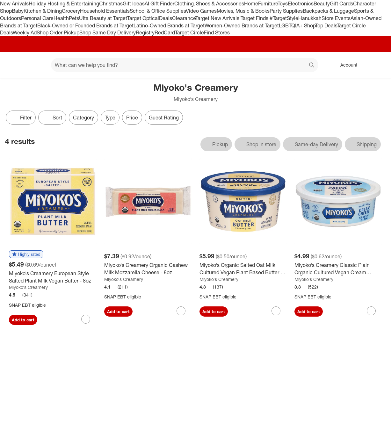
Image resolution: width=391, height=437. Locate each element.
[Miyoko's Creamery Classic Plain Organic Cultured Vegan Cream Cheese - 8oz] (338, 268)
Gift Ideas (134, 3)
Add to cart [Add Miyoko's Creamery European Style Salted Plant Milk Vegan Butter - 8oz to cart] (23, 319)
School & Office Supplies (158, 11)
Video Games (201, 11)
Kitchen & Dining (43, 11)
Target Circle (189, 32)
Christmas (111, 3)
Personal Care (37, 18)
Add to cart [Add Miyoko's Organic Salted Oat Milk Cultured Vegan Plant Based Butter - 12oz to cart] (213, 311)
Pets (74, 18)
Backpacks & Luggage (328, 11)
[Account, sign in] (346, 65)
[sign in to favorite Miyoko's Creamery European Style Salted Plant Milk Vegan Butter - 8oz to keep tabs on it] (85, 319)
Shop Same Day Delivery (107, 32)
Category (83, 117)
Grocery (71, 11)
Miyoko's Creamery (28, 287)
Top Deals (326, 25)
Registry (145, 32)
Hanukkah (310, 18)
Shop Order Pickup (58, 32)
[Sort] (52, 118)
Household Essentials (105, 11)
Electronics (301, 3)
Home (251, 3)
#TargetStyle (284, 18)
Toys (283, 3)
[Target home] (14, 65)
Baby (18, 11)
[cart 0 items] (378, 65)
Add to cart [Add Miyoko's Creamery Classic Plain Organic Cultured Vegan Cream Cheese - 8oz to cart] (308, 311)
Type (110, 117)
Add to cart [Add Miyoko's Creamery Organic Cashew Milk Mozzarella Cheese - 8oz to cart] (118, 311)
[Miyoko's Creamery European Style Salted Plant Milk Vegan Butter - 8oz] (53, 277)
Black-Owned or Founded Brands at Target (85, 25)
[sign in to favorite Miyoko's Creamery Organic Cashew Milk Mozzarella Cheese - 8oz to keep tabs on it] (181, 310)
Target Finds (255, 18)
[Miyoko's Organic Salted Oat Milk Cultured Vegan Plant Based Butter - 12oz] (243, 268)
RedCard (165, 32)
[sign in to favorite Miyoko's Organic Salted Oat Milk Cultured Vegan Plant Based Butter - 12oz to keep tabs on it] (276, 310)
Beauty (322, 3)
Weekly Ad (25, 32)
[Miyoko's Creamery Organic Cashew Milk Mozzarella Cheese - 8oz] (148, 268)
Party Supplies (286, 11)
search (312, 65)
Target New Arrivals (218, 18)
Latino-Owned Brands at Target (169, 25)
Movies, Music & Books (243, 11)
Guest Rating (164, 117)
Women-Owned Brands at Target (242, 25)
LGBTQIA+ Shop (297, 25)
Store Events (336, 18)
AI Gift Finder (159, 3)
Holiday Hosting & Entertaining (64, 3)
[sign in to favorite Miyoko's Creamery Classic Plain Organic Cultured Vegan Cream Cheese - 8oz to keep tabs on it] (371, 310)
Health (61, 18)
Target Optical (143, 18)
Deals (165, 18)
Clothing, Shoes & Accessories (209, 3)
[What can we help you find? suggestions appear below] (184, 65)
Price (132, 117)
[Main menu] (36, 65)
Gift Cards (341, 3)
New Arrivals (14, 3)
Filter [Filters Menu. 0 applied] (21, 117)
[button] (26, 254)
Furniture (268, 3)
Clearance (183, 18)
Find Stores (217, 32)
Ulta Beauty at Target (103, 18)
